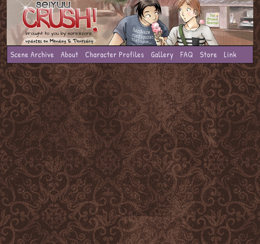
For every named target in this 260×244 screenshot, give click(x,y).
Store (208, 54)
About (70, 54)
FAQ (186, 54)
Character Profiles (114, 54)
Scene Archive (32, 54)
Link (230, 54)
